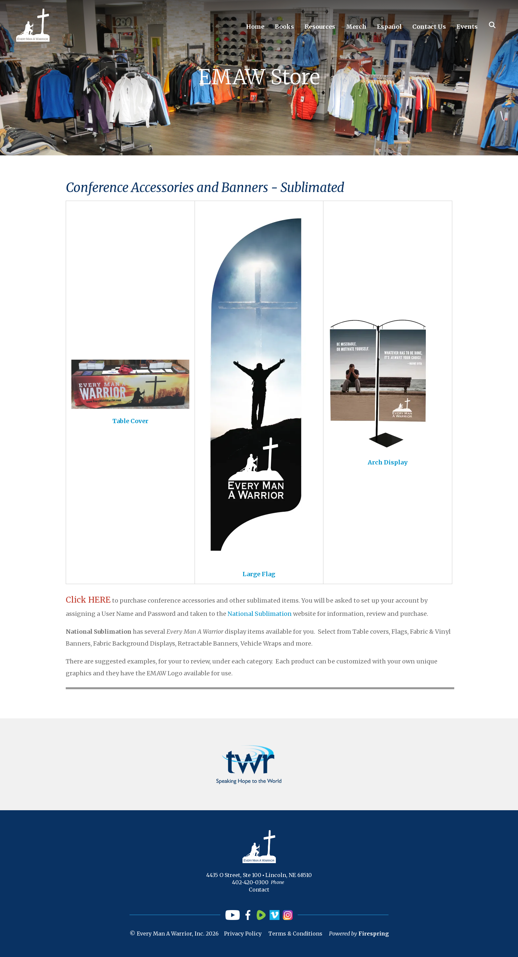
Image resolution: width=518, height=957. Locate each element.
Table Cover (130, 421)
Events (467, 26)
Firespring (373, 933)
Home (255, 26)
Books (284, 26)
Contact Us (429, 26)
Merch (356, 26)
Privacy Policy (243, 933)
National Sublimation (260, 614)
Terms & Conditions (295, 933)
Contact (259, 889)
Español (389, 26)
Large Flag (258, 574)
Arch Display (388, 462)
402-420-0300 (250, 882)
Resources (320, 26)
